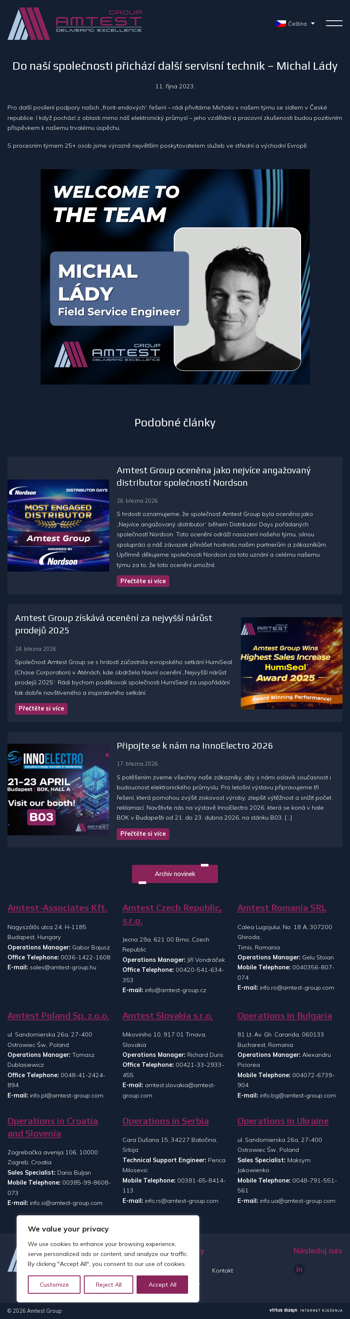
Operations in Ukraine (283, 1121)
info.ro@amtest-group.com (297, 987)
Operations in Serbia (165, 1121)
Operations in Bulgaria (284, 1015)
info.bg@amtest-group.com (298, 1095)
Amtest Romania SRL (282, 908)
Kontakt (222, 1270)
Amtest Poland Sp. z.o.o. (58, 1015)
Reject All (109, 1284)
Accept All (162, 1284)
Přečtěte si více (141, 581)
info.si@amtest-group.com (66, 1203)
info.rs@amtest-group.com (181, 1201)
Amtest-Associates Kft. (57, 908)
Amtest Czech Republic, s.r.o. (172, 914)
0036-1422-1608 (85, 957)
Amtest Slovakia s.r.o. (167, 1015)
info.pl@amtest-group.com (66, 1095)
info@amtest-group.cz (175, 990)
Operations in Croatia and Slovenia (52, 1127)
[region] (108, 1258)
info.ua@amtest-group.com (297, 1201)
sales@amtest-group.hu (63, 967)
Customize (54, 1284)
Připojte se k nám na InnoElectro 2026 (193, 745)
